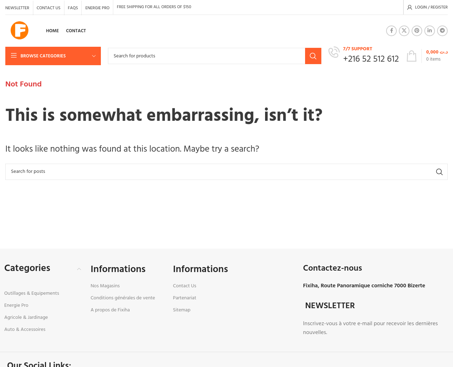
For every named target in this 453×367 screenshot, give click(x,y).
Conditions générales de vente (123, 298)
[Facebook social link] (391, 31)
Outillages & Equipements (31, 293)
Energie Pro (16, 305)
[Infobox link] (363, 55)
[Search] (214, 56)
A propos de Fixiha (110, 310)
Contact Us (184, 286)
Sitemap (181, 310)
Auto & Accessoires (24, 330)
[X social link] (404, 31)
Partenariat (184, 298)
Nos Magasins (105, 286)
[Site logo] (19, 31)
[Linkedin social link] (429, 31)
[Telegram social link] (442, 31)
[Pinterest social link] (417, 31)
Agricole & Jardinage (26, 318)
